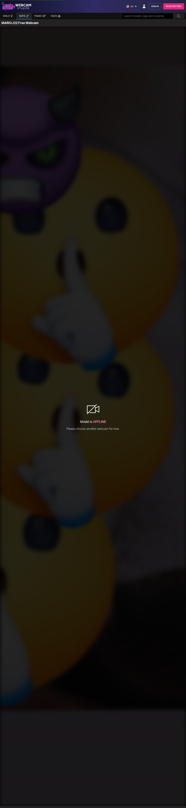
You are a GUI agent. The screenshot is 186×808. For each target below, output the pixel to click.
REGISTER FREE (174, 6)
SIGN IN (155, 6)
